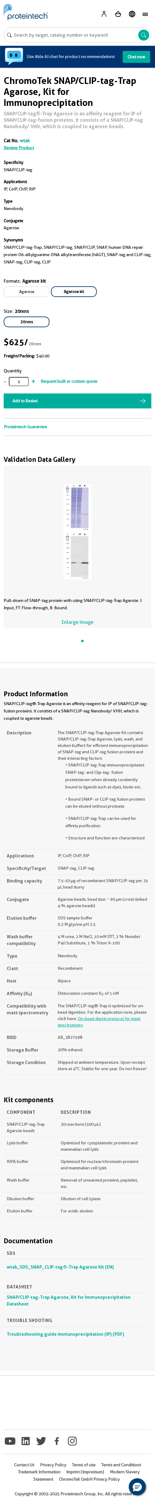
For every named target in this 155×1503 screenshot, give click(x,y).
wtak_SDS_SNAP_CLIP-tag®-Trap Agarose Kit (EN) (60, 1267)
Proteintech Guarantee (25, 426)
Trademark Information (39, 1471)
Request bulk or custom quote (69, 381)
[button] (137, 1486)
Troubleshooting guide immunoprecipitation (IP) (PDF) (65, 1334)
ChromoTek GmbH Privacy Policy (89, 1479)
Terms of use (84, 1464)
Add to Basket (25, 400)
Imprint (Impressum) (85, 1471)
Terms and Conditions (121, 1464)
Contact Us (24, 1464)
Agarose (26, 291)
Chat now (136, 56)
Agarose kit (74, 291)
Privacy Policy (53, 1464)
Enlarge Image (77, 622)
